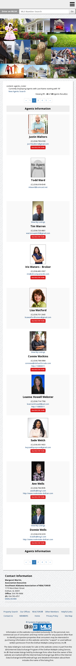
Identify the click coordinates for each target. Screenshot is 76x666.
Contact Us (8, 616)
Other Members (52, 611)
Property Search (11, 611)
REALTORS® (37, 611)
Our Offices (25, 611)
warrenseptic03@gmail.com (38, 233)
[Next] (26, 100)
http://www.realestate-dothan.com (38, 493)
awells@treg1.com (38, 490)
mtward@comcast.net (38, 187)
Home (37, 616)
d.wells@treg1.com (38, 536)
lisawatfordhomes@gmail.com (38, 317)
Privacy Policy (52, 616)
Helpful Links (66, 611)
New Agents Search (17, 91)
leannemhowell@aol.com (38, 404)
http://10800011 (38, 366)
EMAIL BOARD (11, 598)
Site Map (68, 616)
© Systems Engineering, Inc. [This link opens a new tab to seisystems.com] (38, 622)
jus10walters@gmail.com (38, 144)
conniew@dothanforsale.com (38, 363)
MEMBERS (24, 616)
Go (72, 11)
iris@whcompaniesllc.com (38, 274)
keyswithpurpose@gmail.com (38, 447)
